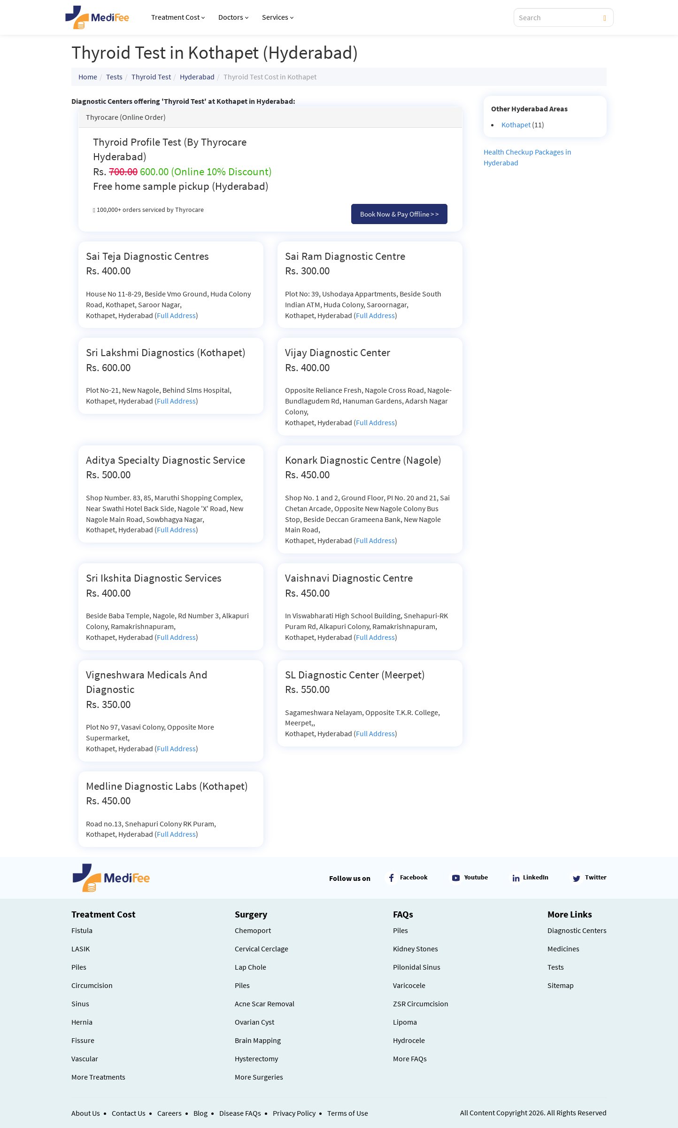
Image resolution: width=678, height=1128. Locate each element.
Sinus (80, 1003)
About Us (85, 1113)
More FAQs (410, 1058)
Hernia (81, 1022)
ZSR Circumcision (420, 1003)
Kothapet (516, 124)
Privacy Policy (294, 1113)
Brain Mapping (258, 1040)
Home (87, 76)
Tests (114, 76)
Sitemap (560, 985)
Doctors (233, 17)
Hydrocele (409, 1040)
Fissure (82, 1040)
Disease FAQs (240, 1113)
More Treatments (98, 1076)
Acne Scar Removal (264, 1003)
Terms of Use (347, 1113)
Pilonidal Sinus (416, 967)
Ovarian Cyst (254, 1022)
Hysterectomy (256, 1058)
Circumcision (92, 985)
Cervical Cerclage (261, 948)
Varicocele (409, 985)
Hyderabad (197, 76)
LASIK (80, 948)
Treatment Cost (178, 17)
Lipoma (405, 1022)
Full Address (176, 315)
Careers (169, 1113)
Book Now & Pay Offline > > (399, 214)
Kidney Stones (415, 948)
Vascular (84, 1058)
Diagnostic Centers (577, 930)
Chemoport (253, 930)
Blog (200, 1113)
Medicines (563, 948)
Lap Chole (250, 967)
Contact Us (129, 1113)
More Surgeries (259, 1076)
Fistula (81, 930)
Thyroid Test (151, 76)
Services (277, 17)
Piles (78, 967)
